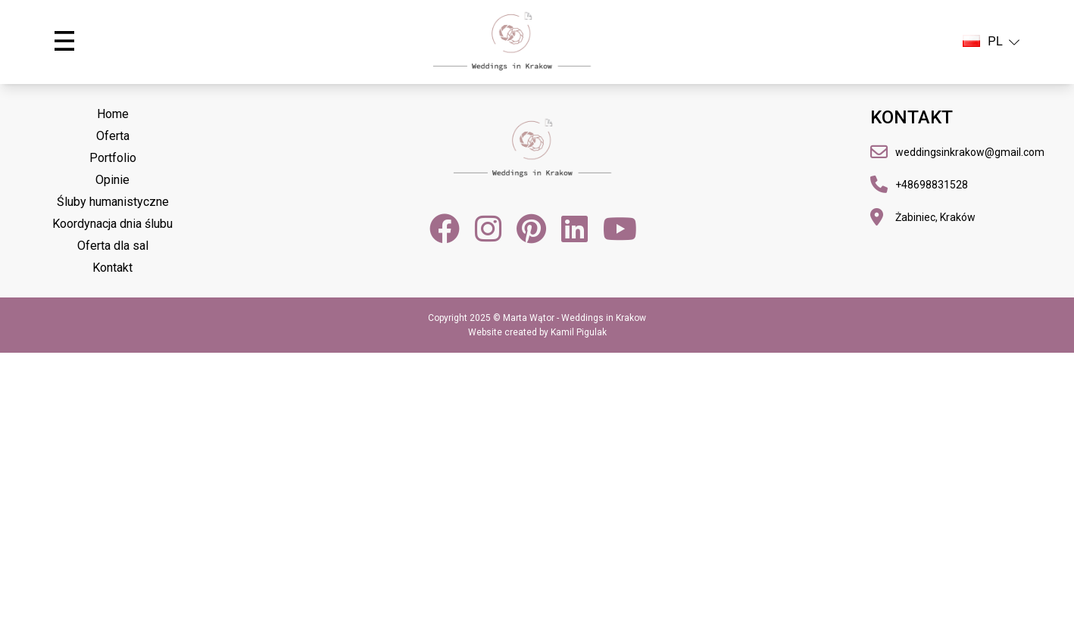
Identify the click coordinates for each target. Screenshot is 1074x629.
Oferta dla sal (112, 245)
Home (113, 114)
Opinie (112, 180)
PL (991, 41)
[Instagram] (488, 228)
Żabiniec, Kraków (935, 217)
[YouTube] (620, 228)
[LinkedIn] (574, 228)
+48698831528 (931, 185)
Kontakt (112, 267)
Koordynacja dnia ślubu (112, 223)
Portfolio (112, 158)
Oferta (113, 136)
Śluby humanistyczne (113, 202)
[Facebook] (444, 228)
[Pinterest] (531, 228)
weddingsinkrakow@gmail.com (969, 152)
